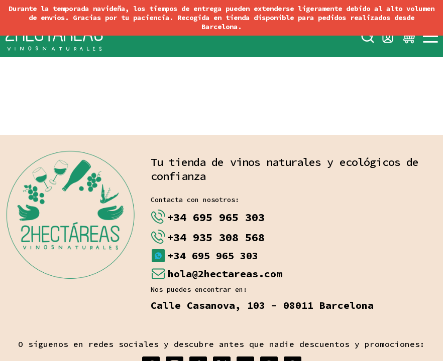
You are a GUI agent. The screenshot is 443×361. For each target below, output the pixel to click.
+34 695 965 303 (216, 217)
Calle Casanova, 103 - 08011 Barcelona (262, 305)
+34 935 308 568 (216, 237)
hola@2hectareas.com (225, 273)
